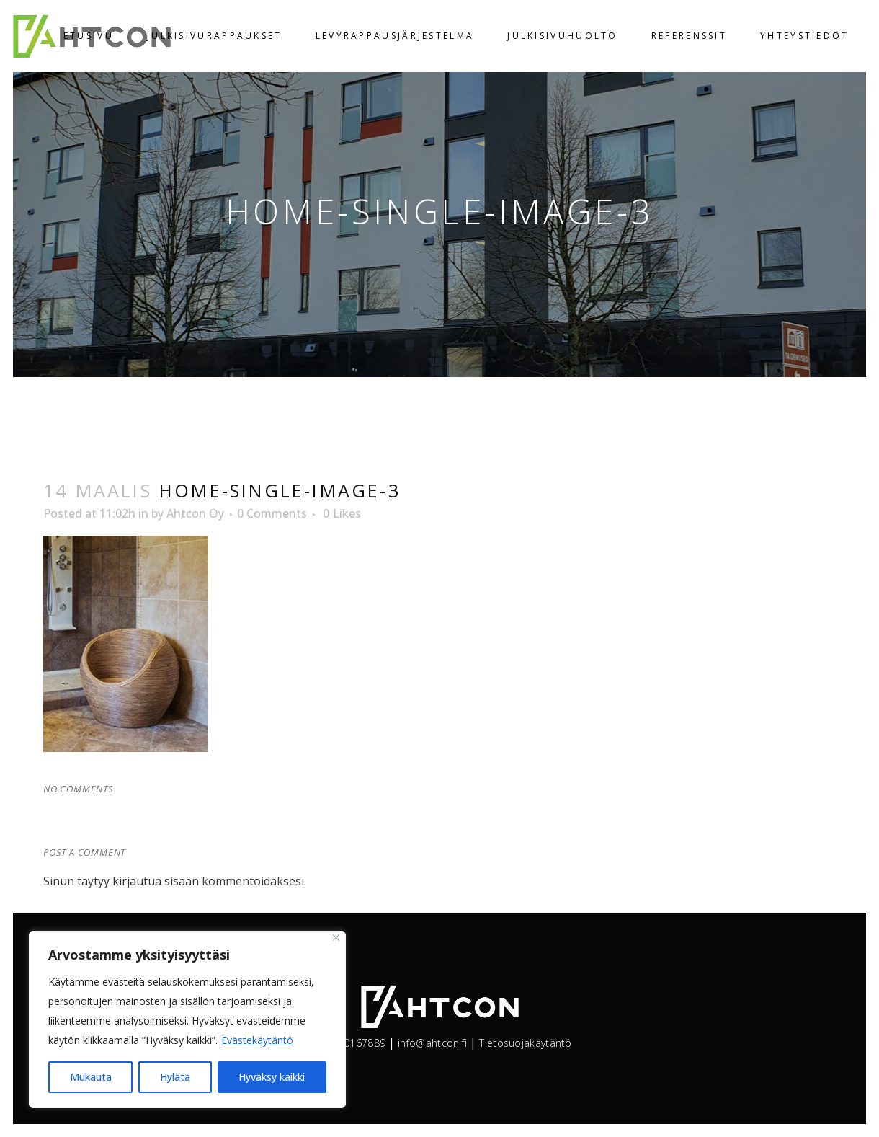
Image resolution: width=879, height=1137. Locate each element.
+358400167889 (346, 1043)
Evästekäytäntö (257, 1040)
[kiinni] (336, 937)
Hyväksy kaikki (271, 1077)
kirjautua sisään (155, 881)
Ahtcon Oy (195, 513)
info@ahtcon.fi (432, 1043)
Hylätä (175, 1077)
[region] (187, 1019)
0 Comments (272, 513)
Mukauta (91, 1077)
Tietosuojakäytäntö (525, 1043)
